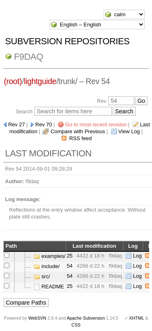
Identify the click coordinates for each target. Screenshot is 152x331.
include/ (47, 266)
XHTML (136, 318)
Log (137, 256)
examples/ (50, 256)
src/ (42, 276)
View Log (129, 131)
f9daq (28, 57)
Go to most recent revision (96, 124)
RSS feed (80, 138)
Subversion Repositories (67, 41)
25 (70, 256)
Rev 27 (16, 124)
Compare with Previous (78, 131)
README (49, 286)
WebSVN (37, 318)
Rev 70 (43, 124)
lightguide (40, 81)
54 (70, 266)
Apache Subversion (86, 318)
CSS (75, 324)
